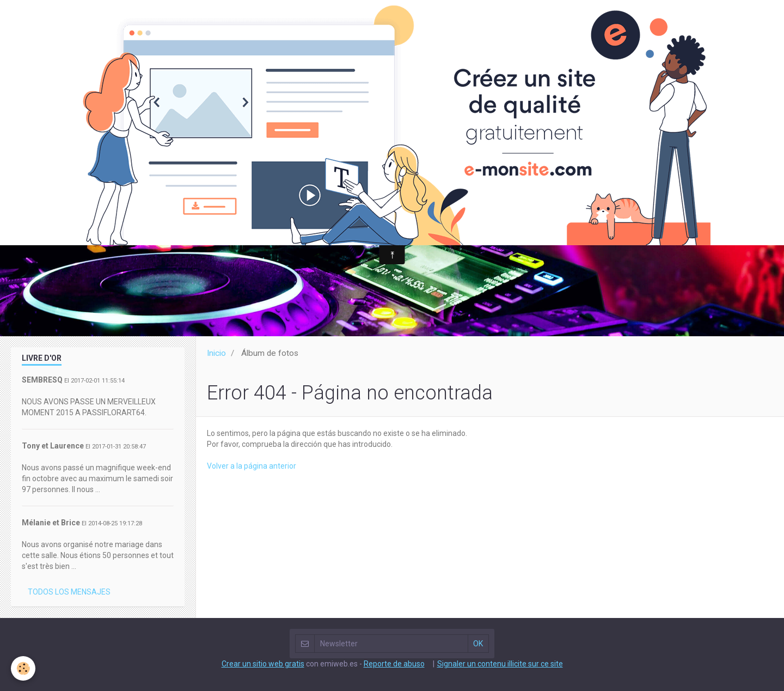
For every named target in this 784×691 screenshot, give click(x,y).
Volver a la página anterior (251, 466)
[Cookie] (23, 668)
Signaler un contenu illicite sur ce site (500, 663)
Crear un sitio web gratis (263, 663)
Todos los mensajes (69, 591)
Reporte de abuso (394, 663)
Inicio (216, 353)
